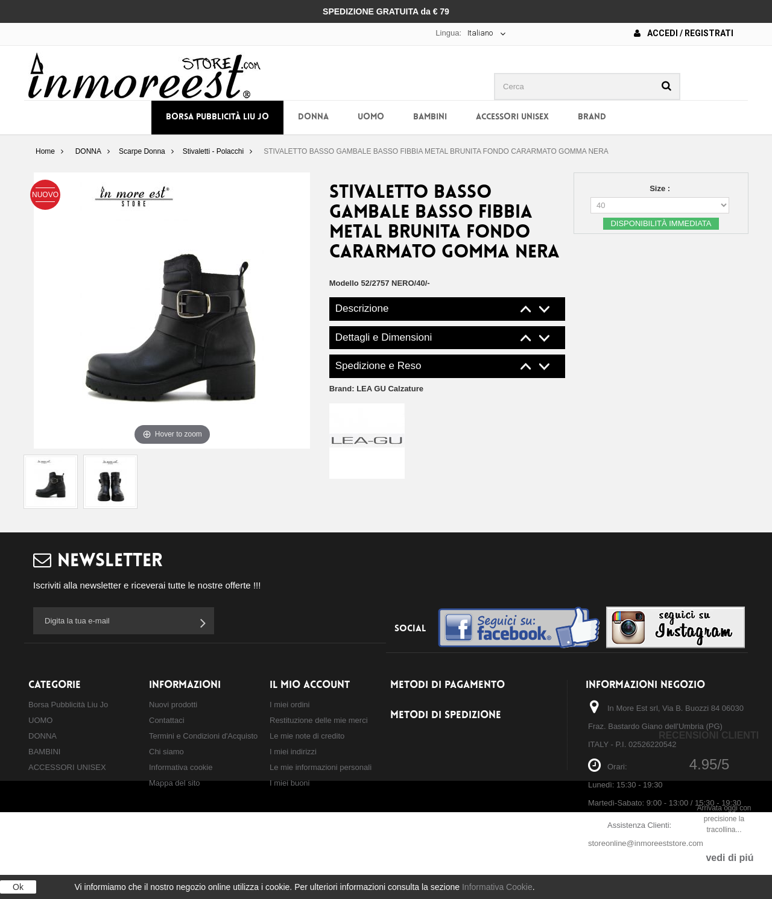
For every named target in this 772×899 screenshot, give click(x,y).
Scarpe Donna (142, 151)
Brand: (376, 388)
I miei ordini (289, 704)
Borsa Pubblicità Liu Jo (217, 117)
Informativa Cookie (497, 887)
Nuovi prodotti (173, 704)
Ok (18, 887)
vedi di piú (729, 858)
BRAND (592, 117)
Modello (344, 283)
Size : (661, 188)
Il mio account (310, 685)
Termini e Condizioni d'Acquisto (203, 735)
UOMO (371, 117)
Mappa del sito (174, 782)
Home (45, 151)
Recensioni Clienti (709, 735)
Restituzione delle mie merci (319, 720)
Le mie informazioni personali (321, 767)
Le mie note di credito (307, 735)
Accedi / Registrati (683, 33)
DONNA (313, 117)
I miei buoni (289, 782)
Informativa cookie (181, 767)
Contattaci (167, 720)
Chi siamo (166, 751)
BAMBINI (430, 117)
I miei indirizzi (293, 751)
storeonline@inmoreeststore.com (645, 843)
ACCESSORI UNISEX (512, 117)
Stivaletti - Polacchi (213, 151)
